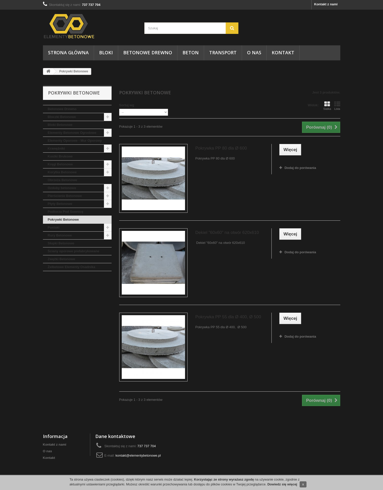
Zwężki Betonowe (61, 259)
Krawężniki (56, 148)
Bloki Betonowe (60, 125)
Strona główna (68, 52)
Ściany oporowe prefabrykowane (73, 251)
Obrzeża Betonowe (62, 180)
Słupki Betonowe (61, 243)
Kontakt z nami (326, 4)
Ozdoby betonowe (62, 188)
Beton (190, 52)
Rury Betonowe (60, 235)
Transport (223, 52)
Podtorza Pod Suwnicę (65, 212)
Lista (337, 105)
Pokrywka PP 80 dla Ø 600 (221, 148)
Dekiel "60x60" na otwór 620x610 (227, 232)
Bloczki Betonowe (62, 117)
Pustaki (53, 227)
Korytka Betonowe (62, 172)
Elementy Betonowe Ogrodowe (72, 133)
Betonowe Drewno (147, 52)
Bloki (106, 52)
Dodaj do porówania (300, 168)
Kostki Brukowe (60, 156)
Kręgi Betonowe (60, 164)
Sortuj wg (126, 105)
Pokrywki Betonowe (63, 219)
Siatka (327, 105)
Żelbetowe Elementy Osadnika (71, 267)
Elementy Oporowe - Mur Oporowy (75, 140)
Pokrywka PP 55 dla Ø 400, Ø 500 (228, 316)
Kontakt (283, 52)
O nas (254, 52)
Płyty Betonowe (60, 204)
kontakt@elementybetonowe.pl (138, 455)
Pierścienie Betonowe (65, 196)
